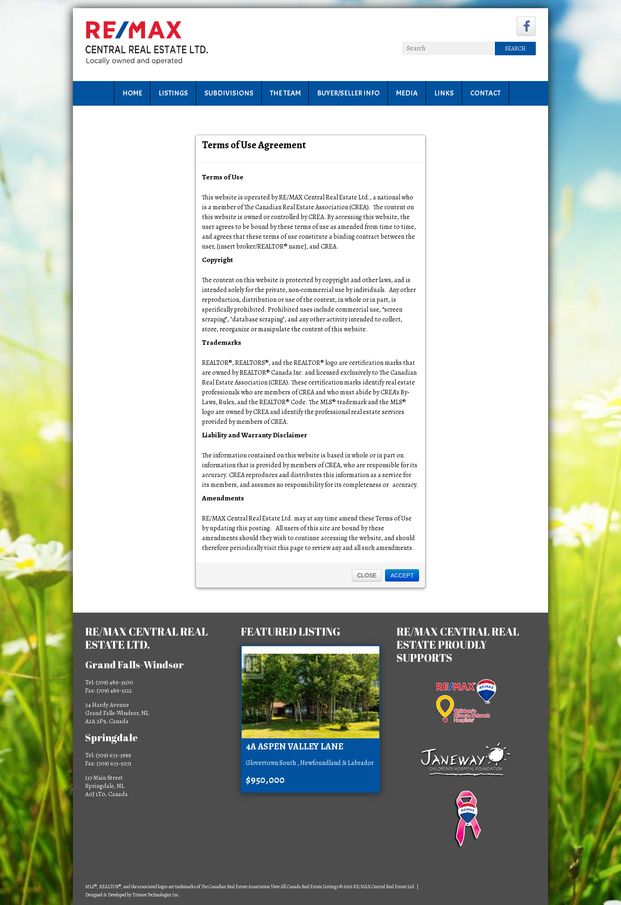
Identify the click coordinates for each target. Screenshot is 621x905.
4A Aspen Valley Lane (294, 746)
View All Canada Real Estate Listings (304, 886)
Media (407, 93)
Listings (173, 93)
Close (366, 575)
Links (444, 93)
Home (132, 93)
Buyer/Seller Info (348, 93)
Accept (402, 575)
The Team (285, 93)
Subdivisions (229, 93)
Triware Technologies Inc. (156, 894)
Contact (485, 93)
